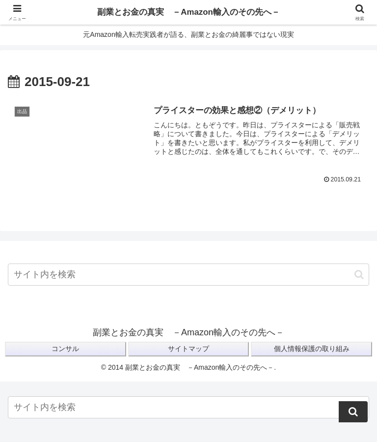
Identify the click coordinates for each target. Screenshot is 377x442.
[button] (359, 274)
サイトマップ (188, 349)
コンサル (65, 349)
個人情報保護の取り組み (312, 349)
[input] (188, 275)
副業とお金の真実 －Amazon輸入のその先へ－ (188, 12)
